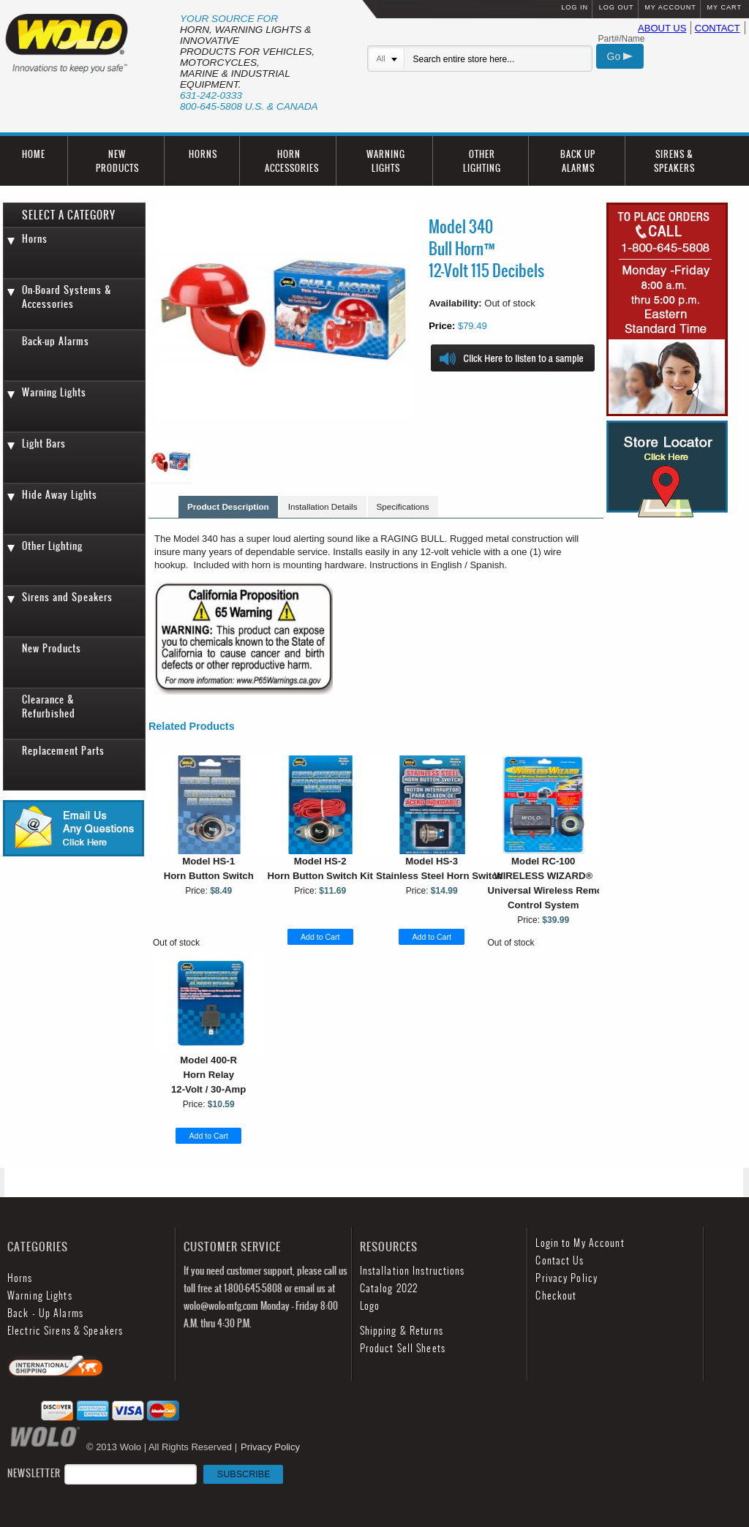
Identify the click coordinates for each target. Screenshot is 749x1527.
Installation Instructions (412, 1270)
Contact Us (559, 1260)
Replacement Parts (63, 751)
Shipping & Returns (401, 1330)
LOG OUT (616, 7)
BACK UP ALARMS (577, 161)
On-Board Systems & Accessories (67, 297)
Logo (370, 1305)
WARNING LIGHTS (385, 161)
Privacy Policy (566, 1278)
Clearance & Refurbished (48, 706)
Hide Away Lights (59, 495)
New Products (51, 648)
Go (620, 56)
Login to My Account (579, 1243)
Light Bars (44, 443)
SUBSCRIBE (244, 1474)
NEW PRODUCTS (117, 161)
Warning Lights (54, 392)
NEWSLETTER (145, 1473)
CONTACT (717, 28)
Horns (35, 239)
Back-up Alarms (55, 341)
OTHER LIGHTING (482, 161)
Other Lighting (52, 546)
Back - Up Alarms (45, 1313)
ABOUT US (662, 28)
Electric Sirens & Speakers (65, 1330)
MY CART (724, 7)
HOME (33, 154)
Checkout (555, 1295)
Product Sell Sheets (402, 1348)
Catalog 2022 (389, 1288)
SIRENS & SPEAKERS (674, 161)
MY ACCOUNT (670, 7)
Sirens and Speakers (67, 597)
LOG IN (574, 7)
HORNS (203, 154)
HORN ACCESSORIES (292, 161)
